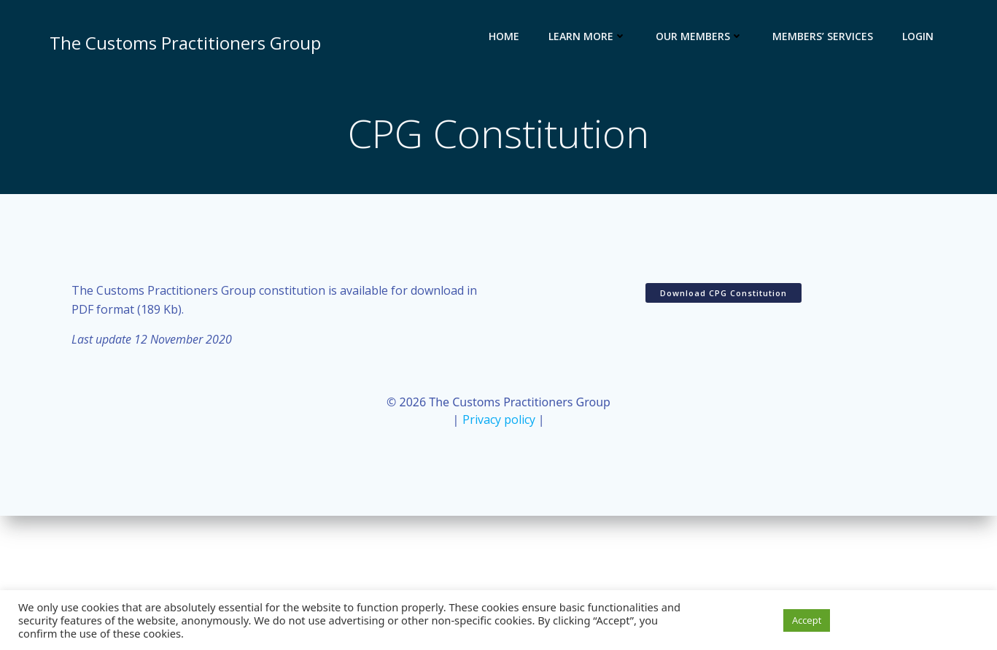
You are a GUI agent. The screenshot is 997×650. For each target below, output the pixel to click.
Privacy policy (498, 419)
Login (918, 36)
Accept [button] (806, 620)
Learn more (587, 36)
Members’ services (822, 36)
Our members (699, 36)
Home (504, 36)
